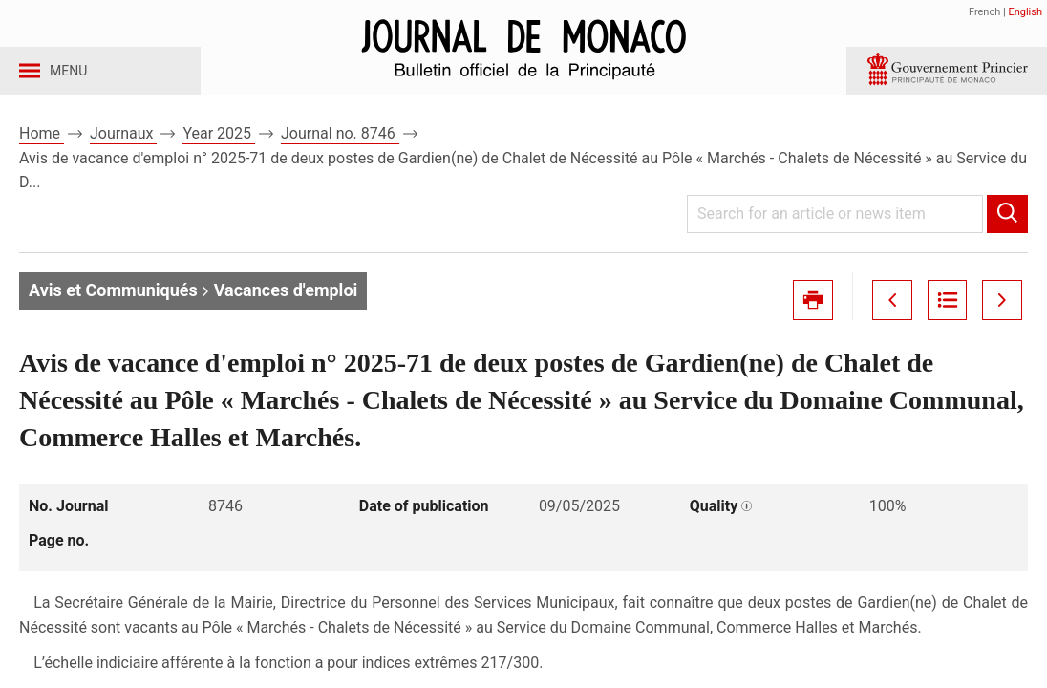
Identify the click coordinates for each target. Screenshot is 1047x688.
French (984, 12)
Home (41, 151)
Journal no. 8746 (340, 151)
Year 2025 (218, 151)
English (1025, 12)
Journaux (123, 151)
